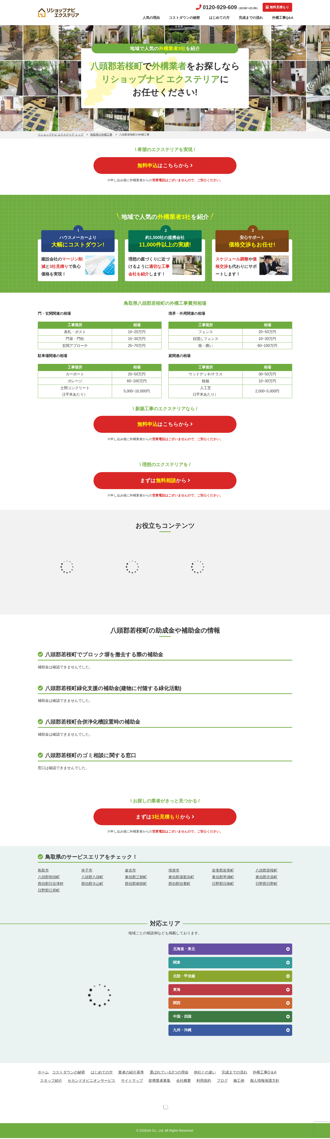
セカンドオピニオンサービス (91, 1081)
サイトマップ (132, 1081)
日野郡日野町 (267, 885)
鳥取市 (43, 871)
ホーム (43, 1073)
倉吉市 (130, 871)
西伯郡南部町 (136, 885)
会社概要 (183, 1081)
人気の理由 (151, 18)
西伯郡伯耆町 (179, 885)
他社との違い (205, 1073)
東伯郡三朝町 (136, 878)
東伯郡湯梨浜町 (181, 878)
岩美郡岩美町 (223, 871)
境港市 (173, 871)
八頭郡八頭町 (92, 878)
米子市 (86, 871)
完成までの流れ (251, 18)
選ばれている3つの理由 (169, 1073)
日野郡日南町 (223, 885)
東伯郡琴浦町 (223, 878)
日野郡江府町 (49, 891)
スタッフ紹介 (51, 1081)
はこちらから (165, 165)
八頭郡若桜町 (267, 871)
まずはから (165, 481)
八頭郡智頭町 (49, 878)
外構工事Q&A (282, 18)
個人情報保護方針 (264, 1081)
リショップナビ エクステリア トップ (60, 134)
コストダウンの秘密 (184, 18)
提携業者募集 (159, 1081)
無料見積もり (277, 7)
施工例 (238, 1081)
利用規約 (203, 1081)
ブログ (222, 1081)
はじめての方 (219, 18)
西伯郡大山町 (92, 885)
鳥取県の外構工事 (101, 134)
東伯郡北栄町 (267, 878)
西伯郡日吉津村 (50, 885)
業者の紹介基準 (131, 1073)
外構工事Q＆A (264, 1073)
